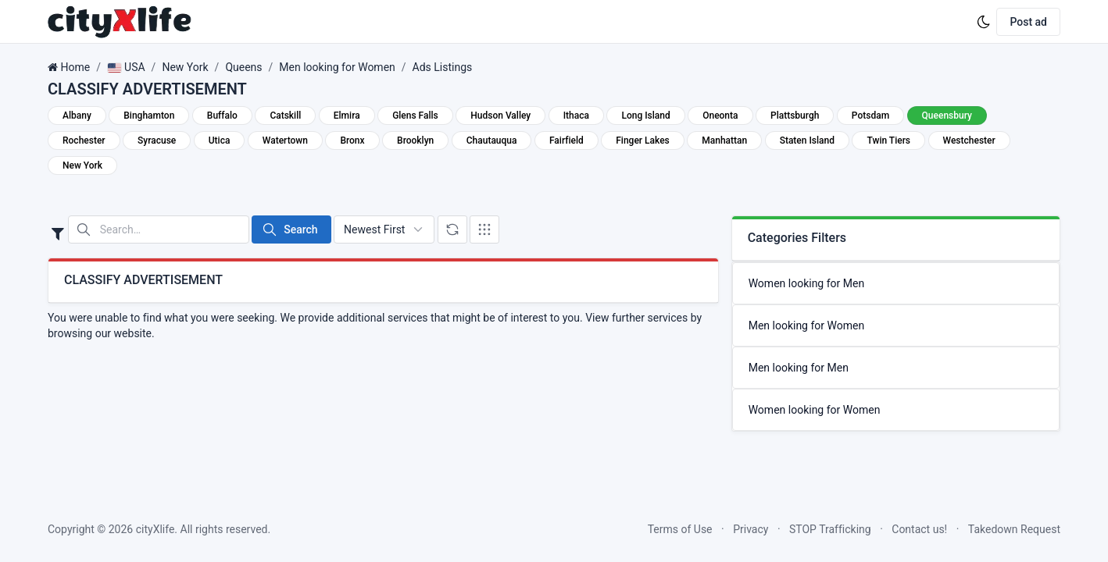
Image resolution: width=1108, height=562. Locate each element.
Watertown (285, 140)
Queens (243, 67)
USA (126, 67)
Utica (220, 140)
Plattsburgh (794, 115)
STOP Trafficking (830, 529)
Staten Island (807, 140)
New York (185, 67)
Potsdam (870, 115)
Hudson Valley (500, 115)
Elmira (347, 115)
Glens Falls (415, 115)
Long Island (645, 115)
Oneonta (720, 115)
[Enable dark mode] (984, 22)
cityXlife (155, 529)
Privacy (750, 529)
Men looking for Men (799, 367)
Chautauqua (491, 140)
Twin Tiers (888, 140)
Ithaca (576, 115)
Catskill (285, 115)
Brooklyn (415, 140)
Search (289, 229)
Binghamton (148, 115)
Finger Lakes (643, 140)
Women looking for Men (806, 283)
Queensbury (947, 115)
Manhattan (724, 140)
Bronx (352, 140)
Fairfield (566, 140)
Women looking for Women (815, 410)
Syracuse (157, 140)
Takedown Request (1014, 529)
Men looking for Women (337, 67)
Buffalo (222, 115)
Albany (77, 115)
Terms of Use (680, 529)
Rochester (84, 140)
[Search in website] (158, 229)
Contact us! (919, 529)
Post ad (1028, 22)
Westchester (969, 140)
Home (75, 67)
